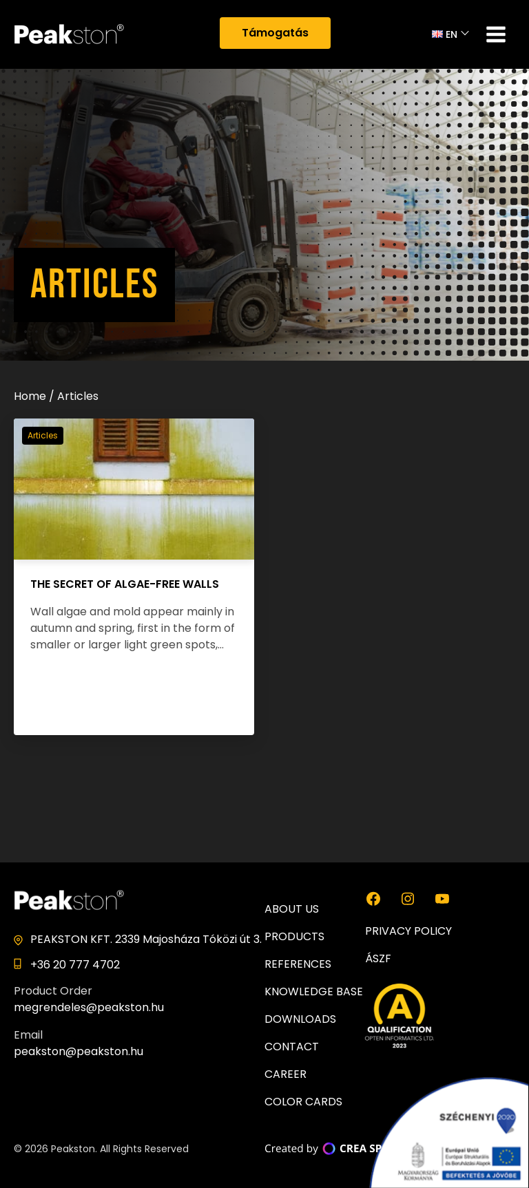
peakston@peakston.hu (78, 1051)
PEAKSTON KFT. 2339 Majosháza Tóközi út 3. (146, 939)
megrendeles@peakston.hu (89, 1007)
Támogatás (275, 33)
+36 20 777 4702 (75, 964)
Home (30, 396)
